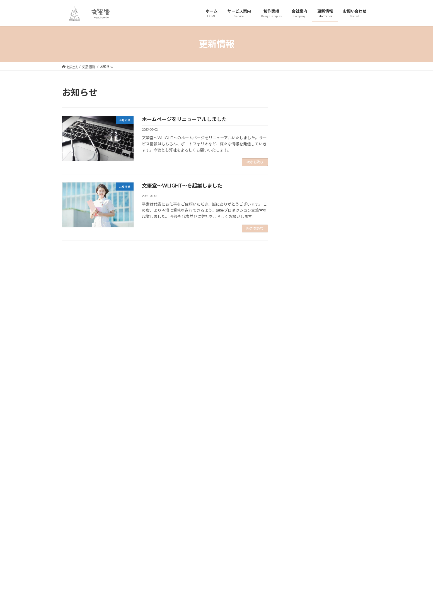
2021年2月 (298, 176)
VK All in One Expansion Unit (233, 584)
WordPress (167, 584)
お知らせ (315, 103)
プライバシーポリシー (84, 504)
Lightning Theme (196, 584)
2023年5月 (298, 164)
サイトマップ (122, 504)
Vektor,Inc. (267, 584)
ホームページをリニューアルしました (184, 119)
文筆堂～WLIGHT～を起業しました (182, 185)
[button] (137, 474)
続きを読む (254, 162)
